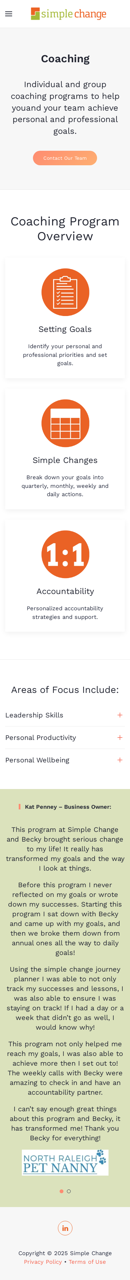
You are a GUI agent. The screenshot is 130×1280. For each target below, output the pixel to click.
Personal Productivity (40, 737)
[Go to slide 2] (69, 1191)
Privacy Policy (43, 1262)
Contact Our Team (65, 158)
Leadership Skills (34, 715)
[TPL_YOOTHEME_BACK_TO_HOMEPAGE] (65, 14)
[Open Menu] (8, 14)
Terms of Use (87, 1262)
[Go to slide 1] (61, 1191)
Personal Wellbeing (37, 760)
